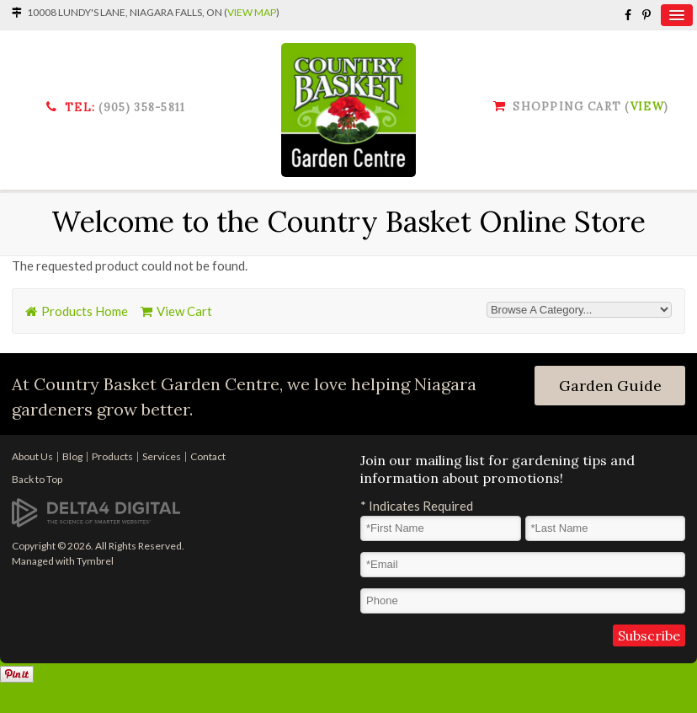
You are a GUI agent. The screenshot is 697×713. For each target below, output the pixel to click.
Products (112, 456)
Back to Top (37, 479)
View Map (251, 12)
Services (161, 456)
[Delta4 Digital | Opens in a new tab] (96, 511)
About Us (32, 456)
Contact (208, 456)
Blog (72, 456)
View (647, 106)
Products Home (84, 311)
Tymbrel (95, 561)
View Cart (184, 311)
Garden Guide (610, 385)
